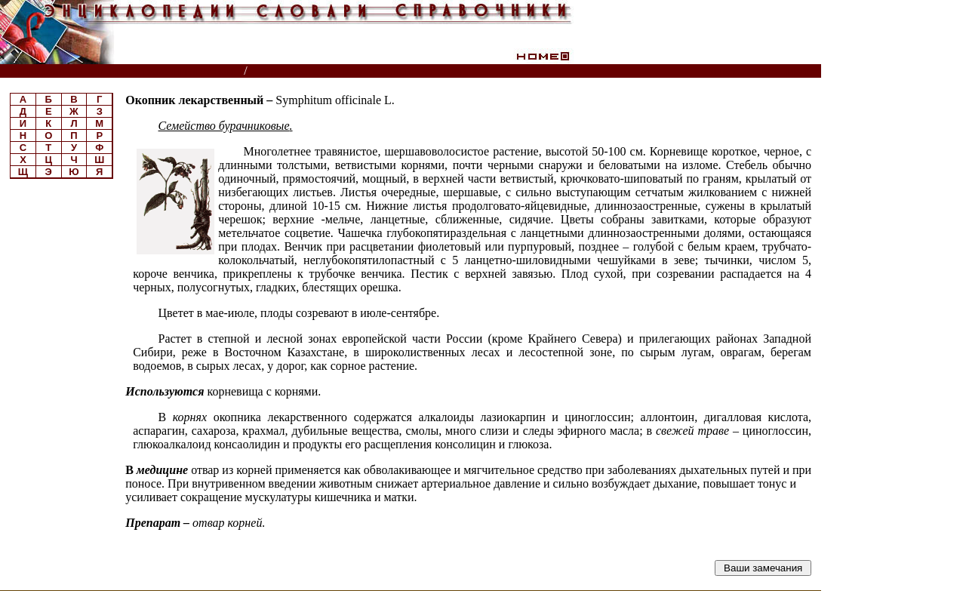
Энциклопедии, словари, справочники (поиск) (123, 71)
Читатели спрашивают (763, 71)
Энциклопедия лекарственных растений (362, 71)
